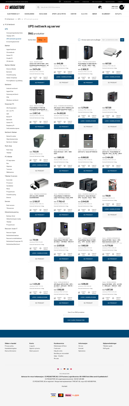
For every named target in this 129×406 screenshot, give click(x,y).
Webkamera (10, 172)
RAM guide (106, 348)
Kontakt (81, 348)
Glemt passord (33, 351)
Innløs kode (86, 1)
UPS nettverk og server (13, 39)
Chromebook (10, 52)
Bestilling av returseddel (61, 353)
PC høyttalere (10, 160)
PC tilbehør (8, 156)
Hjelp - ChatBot (58, 356)
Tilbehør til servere (11, 176)
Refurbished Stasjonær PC (14, 241)
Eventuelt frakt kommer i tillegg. (37, 78)
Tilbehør (8, 152)
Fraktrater (57, 348)
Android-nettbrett (12, 88)
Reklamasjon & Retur (60, 346)
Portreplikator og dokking (14, 80)
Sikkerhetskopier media (13, 219)
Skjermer (9, 166)
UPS (6, 29)
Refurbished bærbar (12, 235)
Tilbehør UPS (10, 36)
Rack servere (10, 205)
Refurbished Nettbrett (13, 244)
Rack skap (8, 146)
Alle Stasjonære (11, 108)
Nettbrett (8, 84)
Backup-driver (10, 216)
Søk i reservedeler (97, 1)
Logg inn (120, 1)
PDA (7, 97)
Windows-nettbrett (12, 100)
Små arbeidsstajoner (12, 128)
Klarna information (10, 351)
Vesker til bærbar (11, 78)
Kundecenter (67, 1)
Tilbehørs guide (107, 346)
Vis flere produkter (76, 320)
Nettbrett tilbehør (11, 132)
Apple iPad (9, 91)
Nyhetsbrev (82, 351)
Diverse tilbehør (11, 69)
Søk (122, 40)
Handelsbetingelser (11, 348)
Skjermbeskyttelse (12, 139)
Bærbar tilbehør (10, 65)
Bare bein (9, 119)
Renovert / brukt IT (11, 228)
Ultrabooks (9, 61)
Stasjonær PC (9, 104)
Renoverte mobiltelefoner (14, 238)
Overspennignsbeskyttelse (14, 33)
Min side (56, 358)
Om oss (81, 346)
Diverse (8, 197)
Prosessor (9, 183)
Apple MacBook (11, 49)
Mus (7, 163)
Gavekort (76, 1)
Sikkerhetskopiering (11, 212)
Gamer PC (9, 55)
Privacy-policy (9, 346)
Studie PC (9, 58)
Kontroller (9, 180)
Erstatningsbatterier (12, 41)
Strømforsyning (11, 75)
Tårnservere (10, 208)
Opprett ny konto (110, 1)
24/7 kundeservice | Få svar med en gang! (17, 1)
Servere (7, 201)
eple (7, 114)
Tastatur (9, 169)
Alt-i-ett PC (10, 111)
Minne (8, 189)
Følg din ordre (58, 351)
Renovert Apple (11, 232)
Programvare (10, 191)
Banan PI (9, 116)
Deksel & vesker (11, 136)
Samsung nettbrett (12, 94)
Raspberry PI (10, 125)
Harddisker (9, 186)
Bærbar (7, 45)
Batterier (9, 72)
